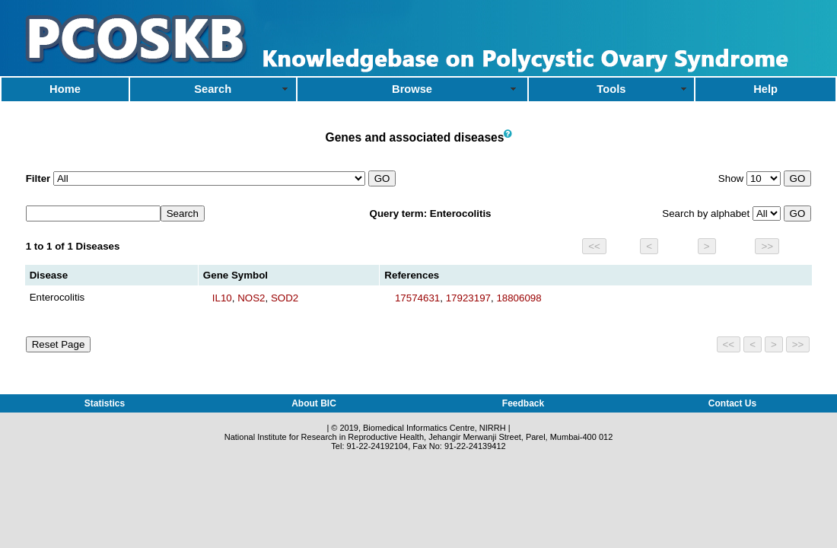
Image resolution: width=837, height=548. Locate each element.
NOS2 (251, 298)
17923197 (468, 298)
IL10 (222, 298)
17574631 (417, 298)
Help (765, 89)
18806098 (518, 298)
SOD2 (284, 298)
